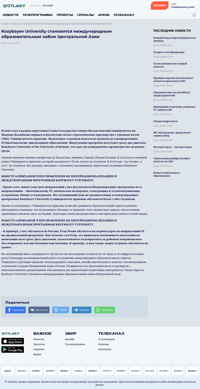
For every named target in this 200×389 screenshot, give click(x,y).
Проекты (65, 15)
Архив (103, 15)
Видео (37, 354)
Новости (10, 15)
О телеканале (106, 339)
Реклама (103, 344)
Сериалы (85, 15)
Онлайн (69, 339)
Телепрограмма (37, 15)
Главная (5, 24)
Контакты (104, 349)
